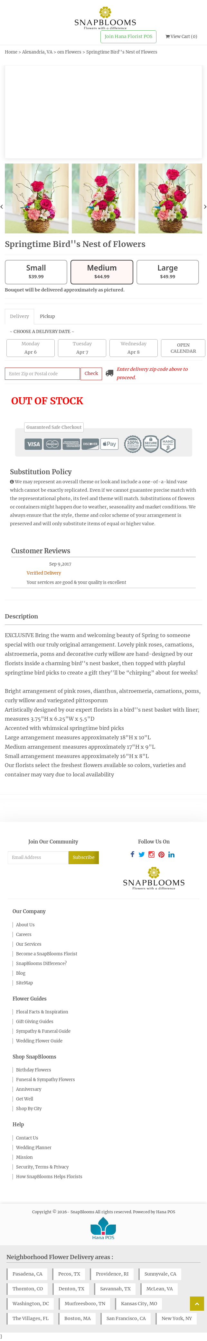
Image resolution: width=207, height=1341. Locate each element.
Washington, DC (31, 1303)
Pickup (47, 316)
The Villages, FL (31, 1318)
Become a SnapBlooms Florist (46, 954)
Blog (20, 973)
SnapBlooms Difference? (41, 963)
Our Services (29, 944)
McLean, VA (159, 1289)
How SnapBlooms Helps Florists (49, 1176)
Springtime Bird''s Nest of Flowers (121, 52)
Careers (24, 934)
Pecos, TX (69, 1274)
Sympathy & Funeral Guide (43, 1031)
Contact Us (27, 1138)
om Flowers (69, 52)
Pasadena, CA (27, 1274)
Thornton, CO (28, 1289)
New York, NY (177, 1318)
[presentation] (2, 206)
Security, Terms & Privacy (42, 1167)
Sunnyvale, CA (160, 1274)
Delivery (19, 316)
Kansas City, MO (139, 1303)
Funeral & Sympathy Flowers (45, 1079)
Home (11, 52)
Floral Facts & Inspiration (42, 1012)
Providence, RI (112, 1274)
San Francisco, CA (126, 1318)
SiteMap (24, 983)
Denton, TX (71, 1289)
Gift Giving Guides (34, 1021)
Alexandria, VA (37, 52)
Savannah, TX (115, 1289)
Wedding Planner (34, 1147)
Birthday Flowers (33, 1070)
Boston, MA (77, 1318)
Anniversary (28, 1089)
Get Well (24, 1099)
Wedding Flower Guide (39, 1041)
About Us (25, 925)
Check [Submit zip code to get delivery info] (91, 373)
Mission (24, 1157)
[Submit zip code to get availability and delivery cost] (42, 374)
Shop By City (29, 1108)
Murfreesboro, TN (85, 1303)
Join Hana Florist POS (128, 36)
